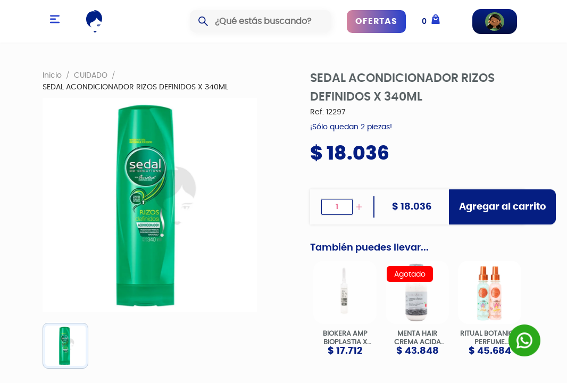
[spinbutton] (337, 207)
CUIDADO (90, 75)
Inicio (52, 75)
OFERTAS (376, 21)
